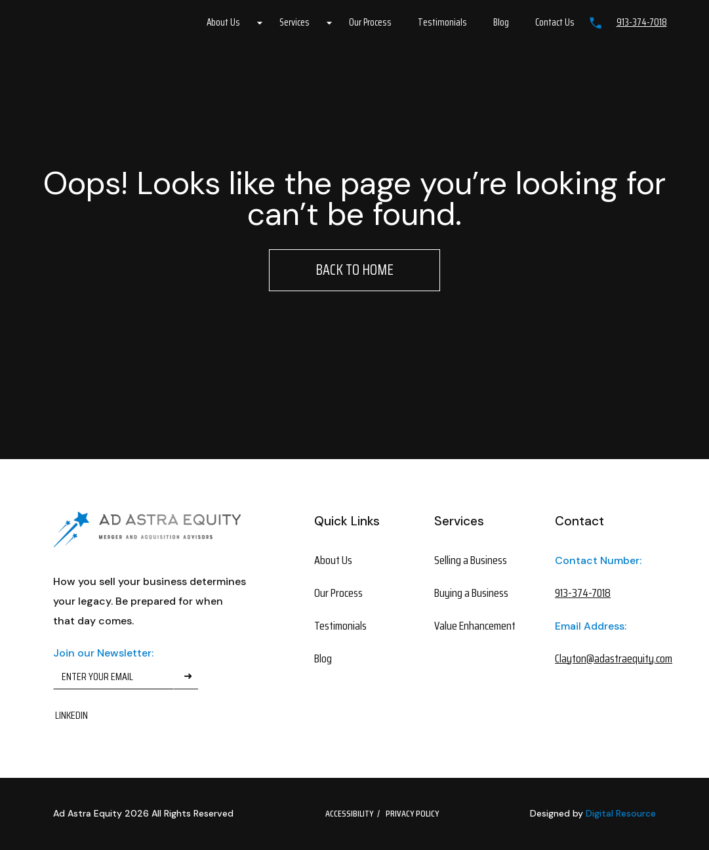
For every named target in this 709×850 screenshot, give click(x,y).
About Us (223, 22)
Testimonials (442, 22)
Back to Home (354, 269)
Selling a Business (470, 560)
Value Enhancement (475, 626)
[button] (229, 23)
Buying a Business (471, 593)
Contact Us (555, 22)
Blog (501, 22)
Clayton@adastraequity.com (599, 658)
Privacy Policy (412, 813)
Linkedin (71, 715)
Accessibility (349, 813)
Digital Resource (621, 813)
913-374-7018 (642, 22)
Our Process (370, 22)
